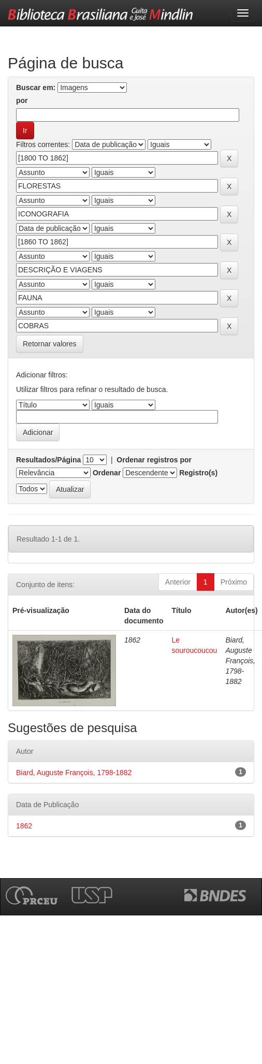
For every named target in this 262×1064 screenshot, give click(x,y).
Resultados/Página (48, 460)
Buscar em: (35, 87)
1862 (24, 826)
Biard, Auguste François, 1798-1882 (74, 772)
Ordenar (107, 473)
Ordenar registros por (154, 460)
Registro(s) (198, 473)
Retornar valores (50, 344)
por (22, 100)
